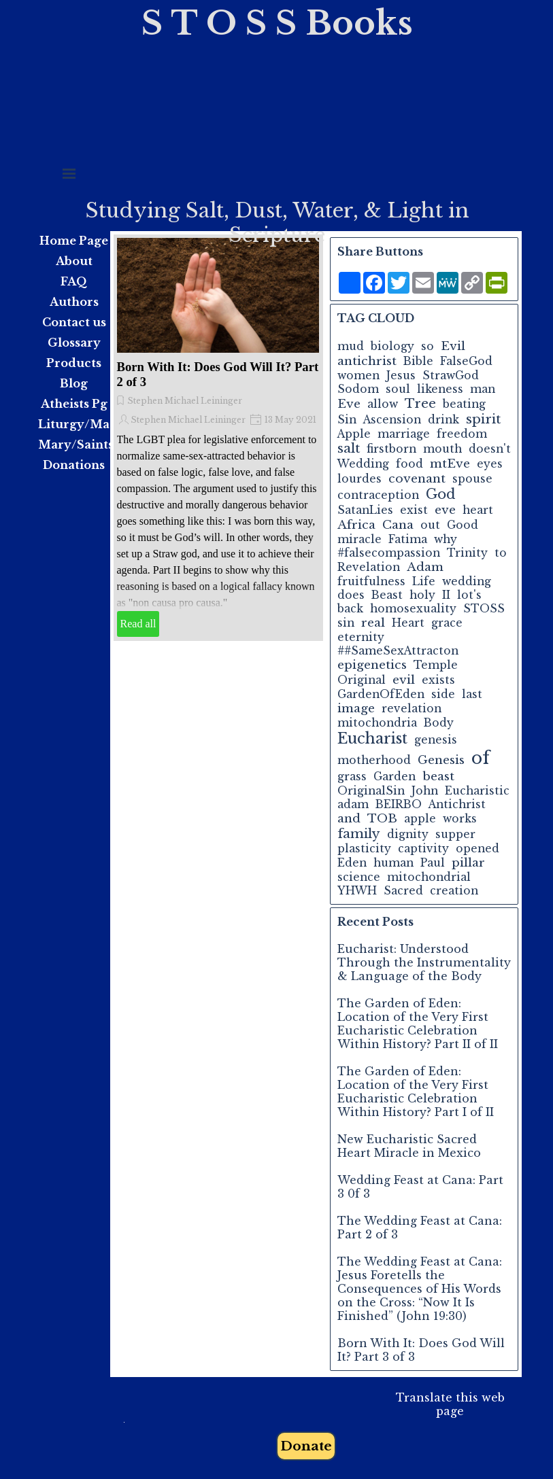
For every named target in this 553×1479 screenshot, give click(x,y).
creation (454, 890)
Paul (432, 862)
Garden (394, 776)
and (349, 818)
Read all (138, 623)
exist (414, 510)
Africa (356, 524)
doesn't (490, 448)
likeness (440, 389)
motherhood (374, 760)
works (460, 818)
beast (438, 776)
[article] (218, 437)
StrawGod (450, 375)
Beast (387, 595)
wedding (466, 581)
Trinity (467, 552)
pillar (468, 862)
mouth (442, 448)
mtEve (450, 463)
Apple (354, 434)
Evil (453, 345)
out (430, 525)
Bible (418, 361)
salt (348, 448)
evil (403, 679)
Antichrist (457, 804)
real (373, 622)
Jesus (401, 375)
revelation (411, 708)
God (441, 494)
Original (361, 680)
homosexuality (413, 608)
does (351, 595)
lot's (469, 595)
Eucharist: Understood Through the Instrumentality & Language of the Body (424, 962)
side (443, 694)
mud (350, 346)
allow (382, 404)
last (472, 694)
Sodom (358, 389)
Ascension (392, 419)
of (480, 758)
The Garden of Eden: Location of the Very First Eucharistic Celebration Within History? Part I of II (415, 1091)
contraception (378, 495)
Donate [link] (306, 1446)
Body (439, 722)
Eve (349, 403)
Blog (74, 383)
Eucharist (372, 738)
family (358, 833)
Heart (408, 622)
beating (464, 404)
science (358, 877)
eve (445, 509)
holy (422, 595)
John (425, 790)
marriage (404, 434)
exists (438, 680)
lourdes (359, 478)
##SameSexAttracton (397, 650)
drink (443, 419)
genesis (435, 739)
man (482, 389)
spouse (472, 478)
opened (477, 848)
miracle (359, 539)
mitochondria (377, 722)
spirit (483, 419)
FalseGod (466, 361)
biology (392, 346)
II (446, 595)
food (409, 463)
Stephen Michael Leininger (184, 401)
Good (462, 525)
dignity (408, 834)
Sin (346, 419)
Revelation (368, 567)
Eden (352, 862)
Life (423, 581)
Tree (420, 403)
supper (455, 834)
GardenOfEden (380, 694)
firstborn (391, 448)
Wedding (363, 463)
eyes (490, 463)
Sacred (403, 890)
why (445, 539)
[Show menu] (69, 173)
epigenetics (372, 664)
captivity (423, 848)
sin (345, 622)
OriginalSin (371, 790)
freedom (462, 434)
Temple (436, 665)
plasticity (364, 848)
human (393, 862)
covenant (417, 478)
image (356, 708)
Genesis (441, 759)
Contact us (74, 322)
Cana (398, 524)
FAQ (74, 281)
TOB (382, 818)
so (427, 346)
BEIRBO (398, 804)
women (358, 375)
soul (398, 389)
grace (447, 622)
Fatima (407, 539)
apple (420, 818)
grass (352, 776)
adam (353, 804)
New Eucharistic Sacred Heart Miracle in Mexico (409, 1146)
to (501, 552)
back (350, 608)
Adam (425, 566)
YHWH (357, 890)
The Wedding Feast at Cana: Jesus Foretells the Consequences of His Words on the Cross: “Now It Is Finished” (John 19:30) (419, 1289)
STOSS (484, 608)
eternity (360, 637)
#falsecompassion (388, 552)
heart (478, 510)
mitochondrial (429, 877)
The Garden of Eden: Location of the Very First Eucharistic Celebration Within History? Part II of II (417, 1023)
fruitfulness (371, 581)
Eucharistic (477, 790)
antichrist (367, 360)
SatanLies (365, 510)
